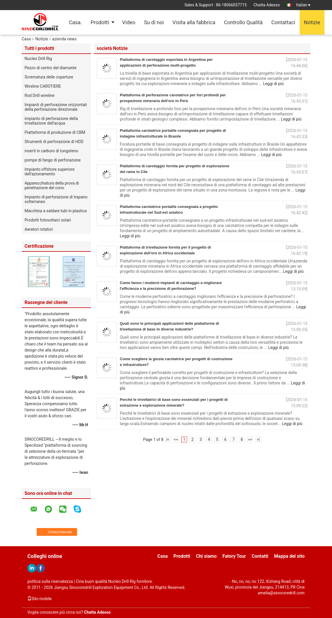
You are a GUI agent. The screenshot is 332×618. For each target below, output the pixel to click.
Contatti (260, 556)
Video (128, 22)
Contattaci (283, 22)
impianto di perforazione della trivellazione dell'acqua (51, 120)
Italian (303, 5)
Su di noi (154, 22)
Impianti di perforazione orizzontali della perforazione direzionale (56, 107)
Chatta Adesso (266, 5)
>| (258, 439)
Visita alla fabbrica (193, 22)
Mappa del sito (289, 556)
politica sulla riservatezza (50, 581)
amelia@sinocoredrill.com (281, 593)
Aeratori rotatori (39, 229)
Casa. (75, 22)
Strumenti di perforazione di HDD (54, 141)
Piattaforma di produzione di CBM (55, 132)
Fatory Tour (234, 556)
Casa (26, 39)
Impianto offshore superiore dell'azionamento (49, 171)
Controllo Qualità (243, 22)
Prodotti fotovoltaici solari (48, 220)
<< (176, 439)
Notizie (312, 22)
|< (167, 439)
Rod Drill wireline (40, 95)
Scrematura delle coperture (49, 77)
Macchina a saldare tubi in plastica (56, 210)
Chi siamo (206, 556)
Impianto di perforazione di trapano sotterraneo (56, 199)
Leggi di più (273, 83)
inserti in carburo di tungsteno (51, 151)
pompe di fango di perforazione (53, 160)
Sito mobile (39, 598)
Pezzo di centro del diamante (51, 67)
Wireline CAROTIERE (43, 86)
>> (250, 439)
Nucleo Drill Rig (38, 58)
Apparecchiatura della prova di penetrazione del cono (52, 185)
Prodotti (100, 22)
